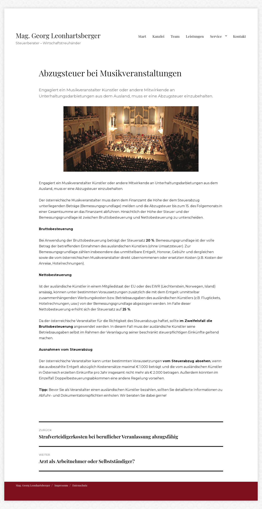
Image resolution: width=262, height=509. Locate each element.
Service (216, 36)
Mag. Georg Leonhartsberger (58, 35)
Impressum (61, 485)
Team (175, 36)
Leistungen (195, 36)
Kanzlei (158, 36)
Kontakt (239, 36)
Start (142, 36)
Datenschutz (79, 485)
